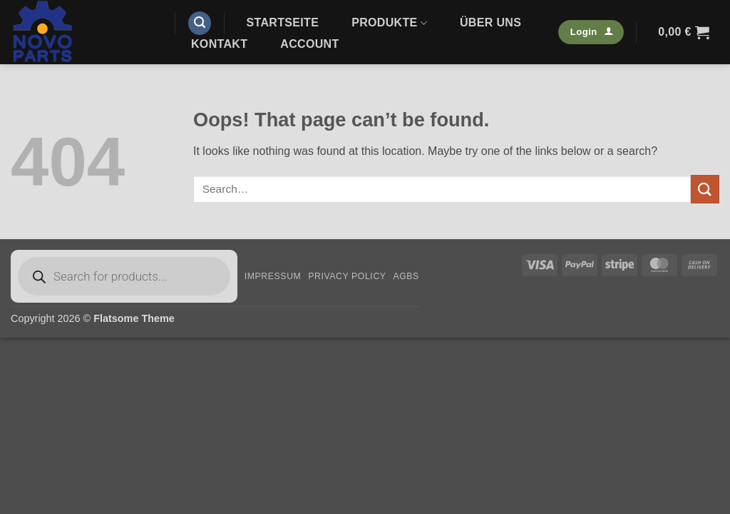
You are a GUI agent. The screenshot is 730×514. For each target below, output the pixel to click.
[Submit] (705, 189)
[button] (199, 23)
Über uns (490, 22)
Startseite (283, 22)
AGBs (405, 276)
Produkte (389, 23)
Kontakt (219, 44)
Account (309, 44)
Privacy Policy (347, 276)
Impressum (273, 276)
